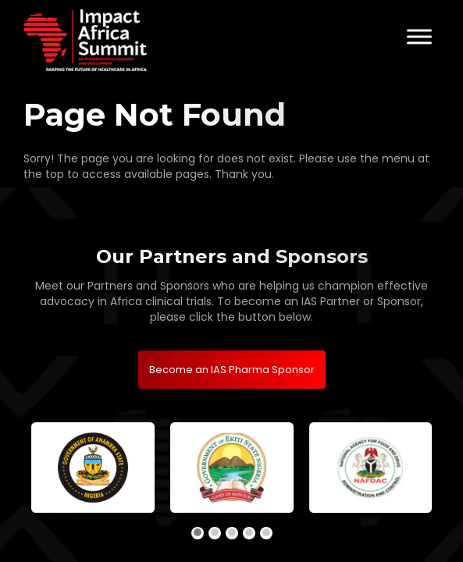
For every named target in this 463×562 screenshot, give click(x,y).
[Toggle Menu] (419, 36)
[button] (197, 533)
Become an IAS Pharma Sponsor (232, 369)
